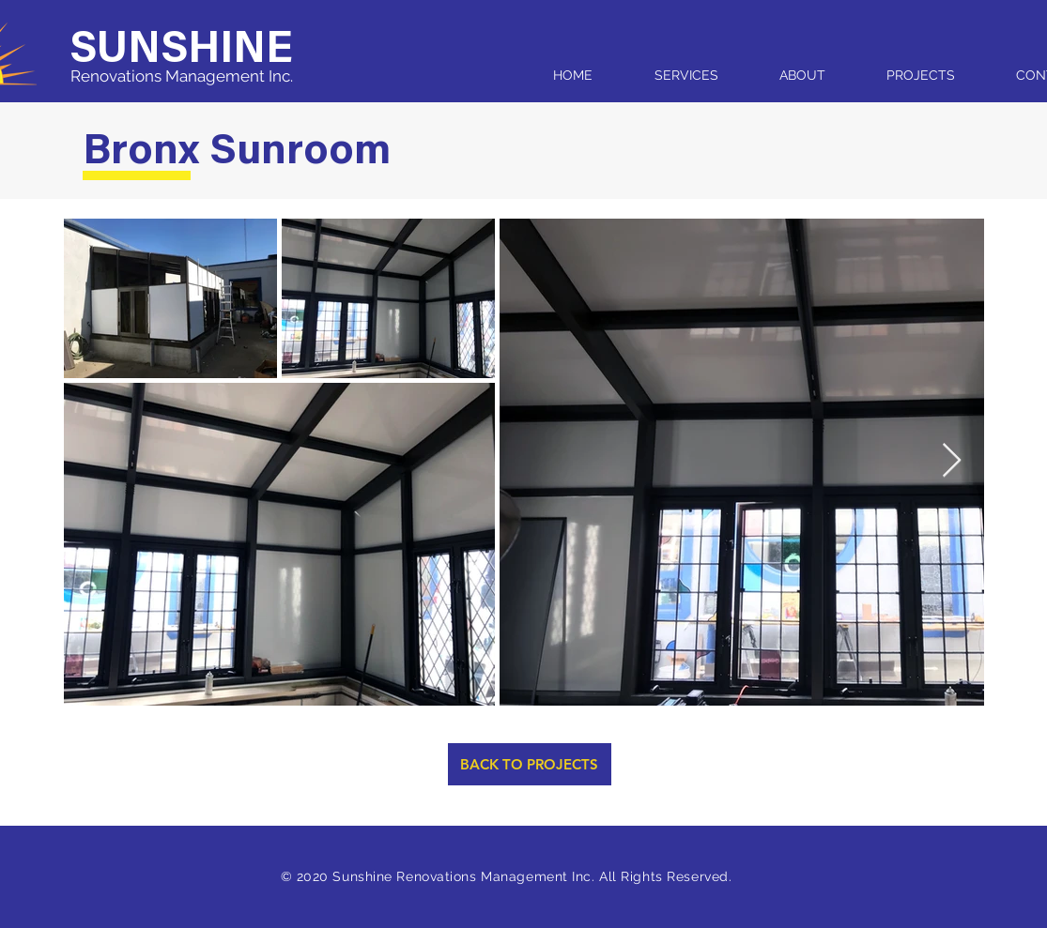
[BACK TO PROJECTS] (529, 764)
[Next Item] (951, 461)
